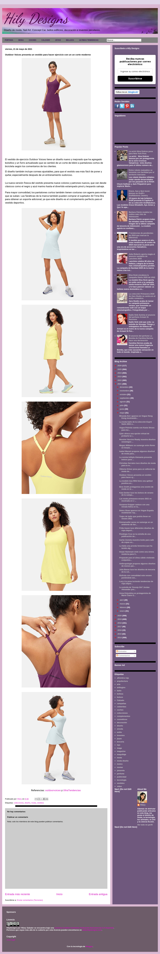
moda (33, 803)
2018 (119, 623)
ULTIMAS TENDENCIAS (88, 40)
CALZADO (45, 40)
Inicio (59, 894)
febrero (123, 607)
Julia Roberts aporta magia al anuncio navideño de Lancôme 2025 (142, 256)
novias (120, 767)
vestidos (40, 803)
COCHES (32, 40)
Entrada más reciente (17, 894)
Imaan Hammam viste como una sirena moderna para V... (136, 553)
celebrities (121, 707)
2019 (119, 619)
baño (119, 691)
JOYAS (58, 40)
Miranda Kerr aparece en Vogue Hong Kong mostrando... (136, 417)
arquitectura (122, 681)
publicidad (121, 777)
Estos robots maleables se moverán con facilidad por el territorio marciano (141, 172)
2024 (119, 373)
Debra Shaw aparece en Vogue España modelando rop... (136, 511)
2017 (119, 626)
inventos (121, 735)
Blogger (89, 946)
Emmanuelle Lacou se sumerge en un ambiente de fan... (136, 523)
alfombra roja (123, 678)
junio (122, 409)
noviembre (125, 391)
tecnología (121, 780)
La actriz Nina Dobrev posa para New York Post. (141, 152)
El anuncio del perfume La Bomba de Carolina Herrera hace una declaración (141, 338)
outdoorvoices (53, 790)
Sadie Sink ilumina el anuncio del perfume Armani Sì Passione (142, 317)
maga (119, 748)
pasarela (121, 770)
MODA (21, 40)
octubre (123, 394)
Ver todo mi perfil (145, 825)
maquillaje (121, 754)
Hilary (142, 805)
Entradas (121, 651)
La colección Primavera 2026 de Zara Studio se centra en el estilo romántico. (142, 296)
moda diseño (122, 761)
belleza (120, 694)
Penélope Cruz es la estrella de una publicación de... (134, 535)
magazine (121, 751)
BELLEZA (70, 40)
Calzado (120, 700)
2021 (119, 384)
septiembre (125, 398)
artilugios (121, 687)
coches (120, 710)
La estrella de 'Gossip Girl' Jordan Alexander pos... (134, 588)
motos (120, 764)
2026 (119, 365)
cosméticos (122, 719)
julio (122, 405)
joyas (119, 738)
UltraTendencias (72, 790)
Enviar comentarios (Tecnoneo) (30, 900)
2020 (119, 615)
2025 (119, 369)
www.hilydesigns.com (92, 930)
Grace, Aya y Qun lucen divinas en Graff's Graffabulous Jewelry (139, 193)
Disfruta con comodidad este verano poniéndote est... (135, 576)
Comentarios (123, 655)
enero (122, 611)
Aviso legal (10, 940)
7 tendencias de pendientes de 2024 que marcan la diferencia (141, 235)
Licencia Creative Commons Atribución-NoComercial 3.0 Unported (84, 928)
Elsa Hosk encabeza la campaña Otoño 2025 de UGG (142, 276)
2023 (119, 376)
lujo (118, 745)
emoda (120, 729)
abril (122, 600)
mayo (122, 413)
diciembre (124, 387)
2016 (119, 630)
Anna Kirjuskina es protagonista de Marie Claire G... (135, 594)
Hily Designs (36, 18)
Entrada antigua (98, 894)
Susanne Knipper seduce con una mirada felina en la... (134, 505)
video (119, 786)
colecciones (19, 803)
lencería (120, 742)
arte (118, 684)
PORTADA (9, 40)
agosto (123, 402)
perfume (120, 774)
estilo (119, 732)
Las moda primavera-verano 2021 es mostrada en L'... (135, 500)
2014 (119, 637)
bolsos (120, 697)
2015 (119, 634)
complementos (123, 716)
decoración (122, 722)
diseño (27, 803)
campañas (121, 703)
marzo (123, 604)
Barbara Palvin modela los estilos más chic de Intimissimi (140, 214)
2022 (119, 380)
